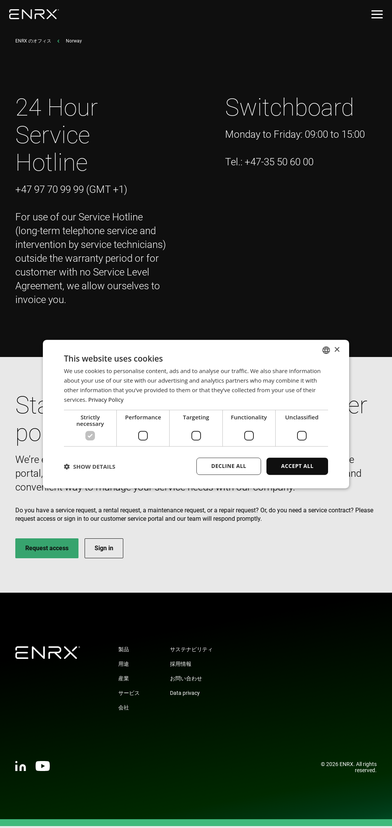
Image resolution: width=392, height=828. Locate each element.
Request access (47, 550)
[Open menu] (377, 14)
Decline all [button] (228, 465)
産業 (123, 680)
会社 (123, 709)
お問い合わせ (186, 680)
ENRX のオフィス (33, 43)
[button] (89, 466)
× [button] (337, 349)
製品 (123, 651)
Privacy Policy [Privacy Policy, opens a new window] (106, 399)
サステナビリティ (191, 651)
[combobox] (326, 350)
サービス (129, 695)
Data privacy (185, 695)
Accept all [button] (297, 465)
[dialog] (196, 414)
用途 (123, 666)
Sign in (104, 550)
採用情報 (180, 666)
